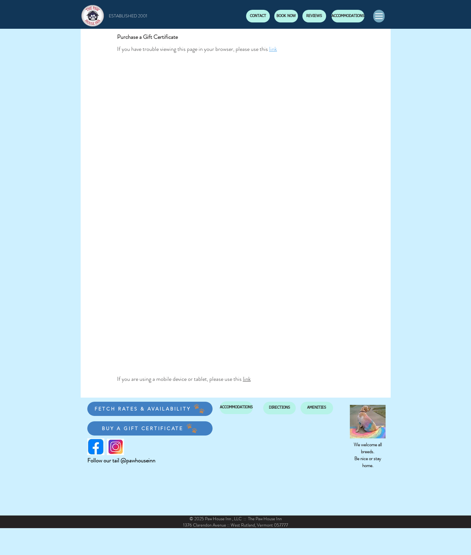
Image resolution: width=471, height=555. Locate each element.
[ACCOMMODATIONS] (348, 16)
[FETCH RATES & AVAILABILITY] (150, 409)
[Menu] (379, 16)
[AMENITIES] (317, 408)
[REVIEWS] (314, 16)
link (273, 49)
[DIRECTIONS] (279, 408)
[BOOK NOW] (286, 16)
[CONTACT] (258, 16)
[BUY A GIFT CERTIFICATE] (150, 428)
